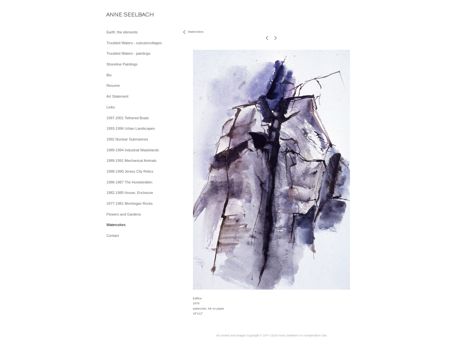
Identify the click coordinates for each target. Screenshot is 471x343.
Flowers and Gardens (123, 214)
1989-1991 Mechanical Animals (131, 160)
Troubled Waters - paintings (128, 53)
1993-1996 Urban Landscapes (130, 128)
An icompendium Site (313, 335)
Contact (112, 236)
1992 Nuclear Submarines (127, 139)
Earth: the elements (121, 32)
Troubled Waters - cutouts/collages (134, 43)
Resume (113, 85)
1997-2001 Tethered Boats (127, 118)
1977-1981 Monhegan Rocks (129, 203)
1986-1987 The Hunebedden (129, 182)
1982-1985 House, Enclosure (129, 193)
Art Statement (117, 96)
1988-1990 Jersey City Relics (129, 171)
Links (110, 107)
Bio (109, 75)
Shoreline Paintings (121, 64)
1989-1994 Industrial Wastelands (132, 150)
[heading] (122, 14)
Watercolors (115, 225)
